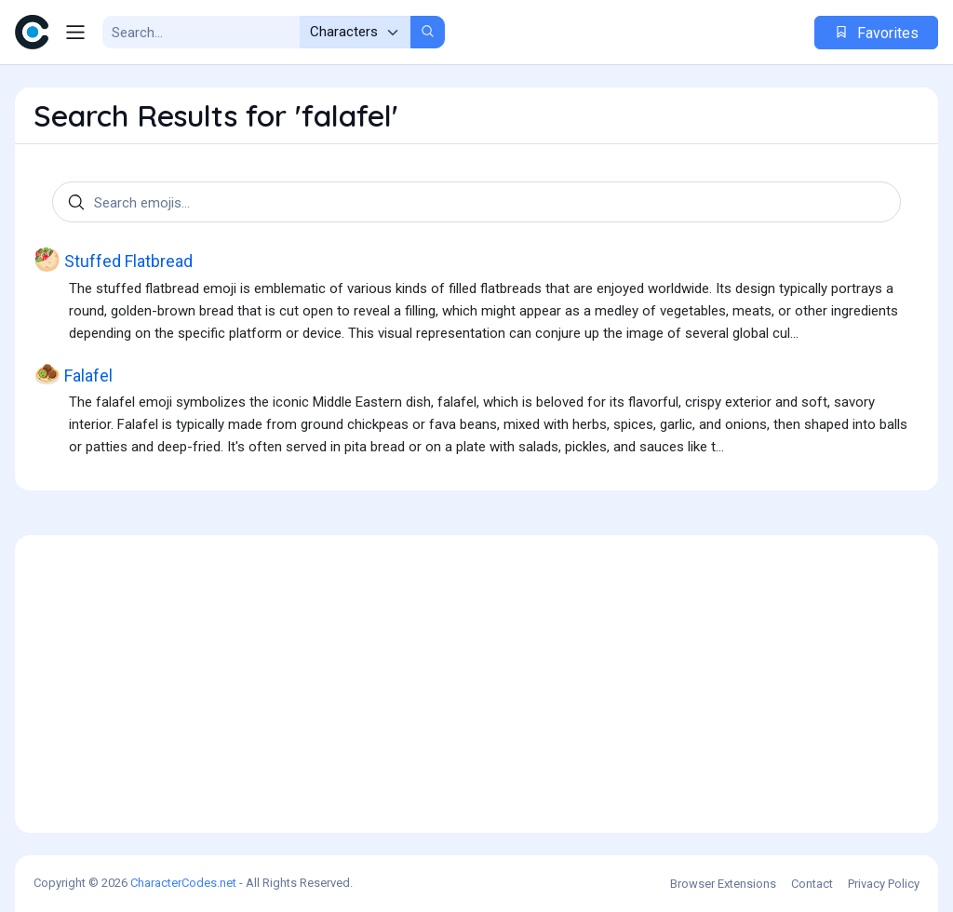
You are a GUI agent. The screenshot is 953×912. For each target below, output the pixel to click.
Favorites (876, 33)
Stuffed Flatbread (113, 260)
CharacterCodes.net (183, 883)
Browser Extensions (723, 884)
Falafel (73, 374)
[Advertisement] (476, 684)
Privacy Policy (883, 884)
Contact (812, 884)
